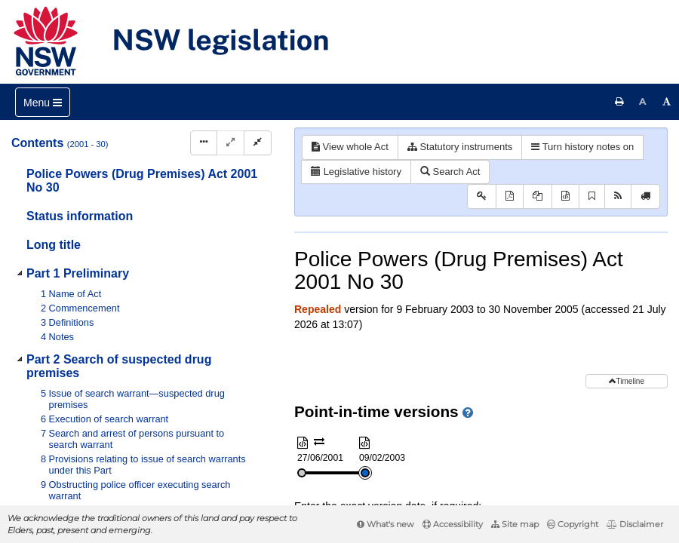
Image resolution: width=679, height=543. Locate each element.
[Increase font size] (667, 102)
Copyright (572, 524)
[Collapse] (258, 142)
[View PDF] (510, 196)
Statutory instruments (459, 146)
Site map (515, 524)
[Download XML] (565, 196)
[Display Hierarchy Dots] (203, 142)
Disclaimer (635, 524)
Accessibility (452, 524)
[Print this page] (619, 102)
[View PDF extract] (537, 196)
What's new (385, 524)
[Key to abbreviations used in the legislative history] (481, 196)
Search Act (450, 171)
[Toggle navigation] (42, 102)
